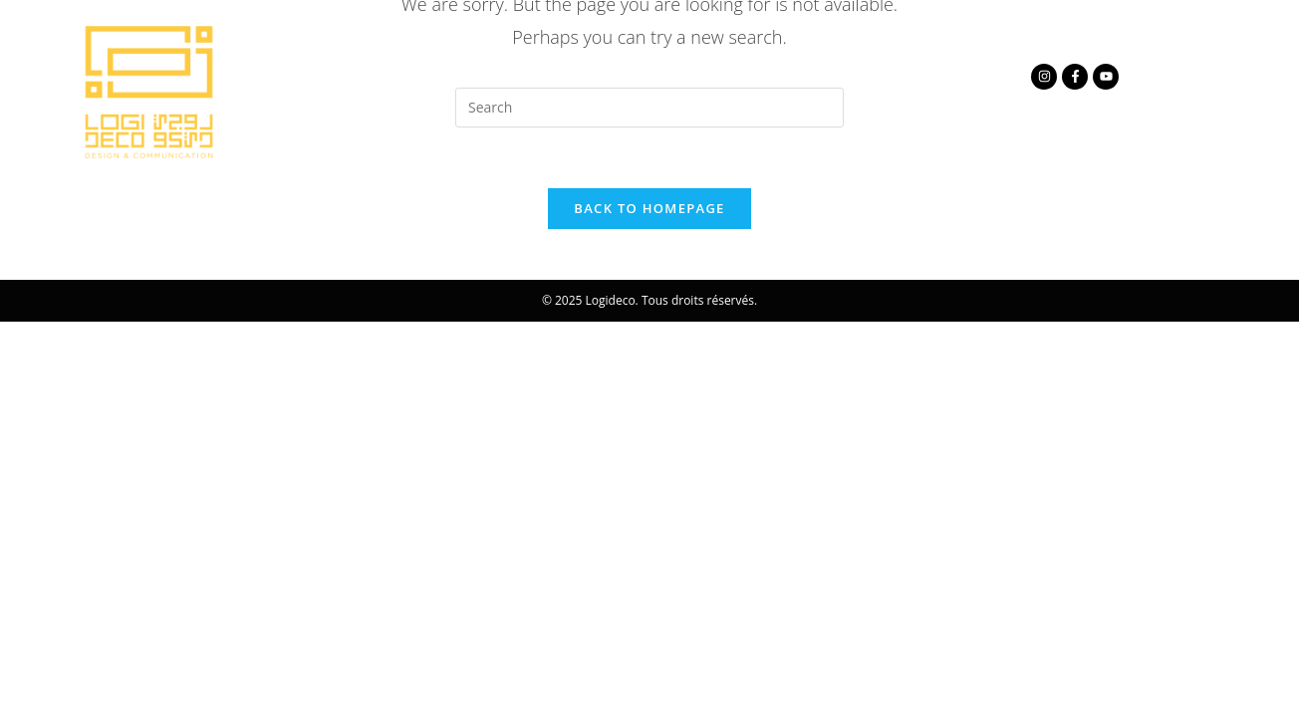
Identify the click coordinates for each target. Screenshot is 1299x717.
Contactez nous (829, 76)
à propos (472, 76)
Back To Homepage (649, 208)
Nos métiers (631, 76)
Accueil (348, 76)
